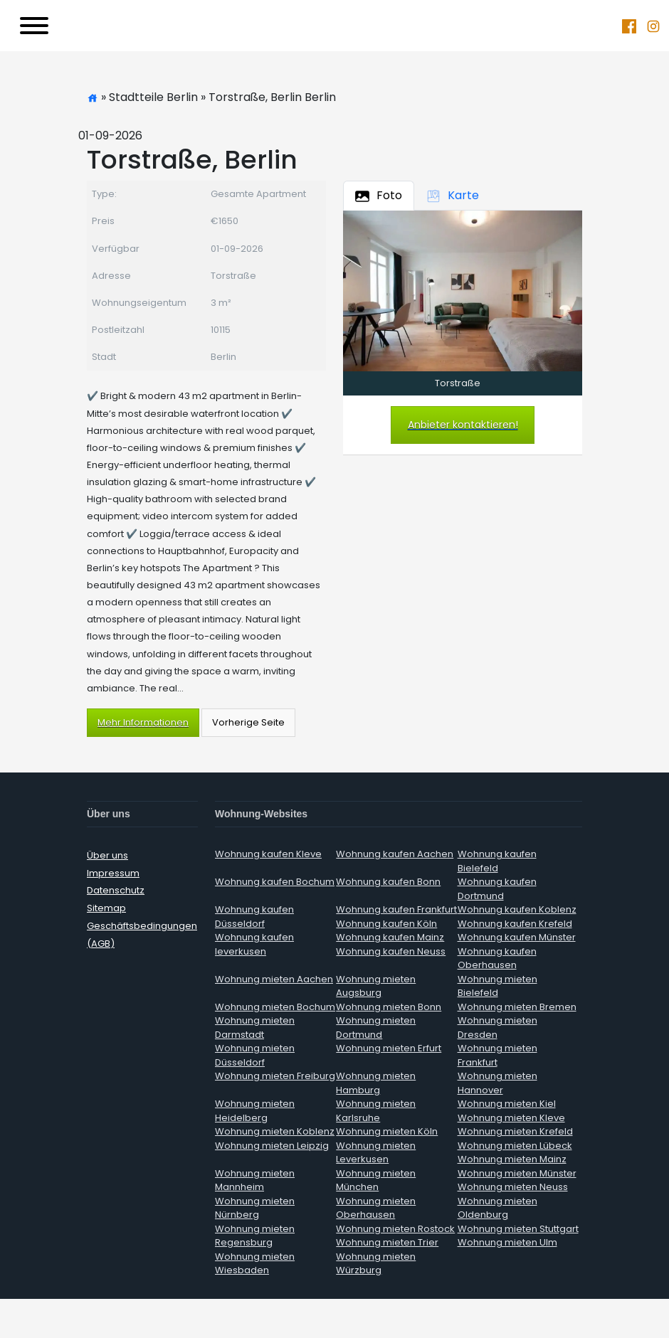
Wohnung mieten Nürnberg (255, 1208)
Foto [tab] (378, 195)
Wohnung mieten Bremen (517, 1007)
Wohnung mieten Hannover (497, 1083)
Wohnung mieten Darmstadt (255, 1027)
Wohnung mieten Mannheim (255, 1180)
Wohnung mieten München (376, 1180)
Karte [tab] (452, 195)
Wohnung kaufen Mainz (390, 937)
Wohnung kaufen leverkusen (254, 944)
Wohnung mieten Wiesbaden (255, 1264)
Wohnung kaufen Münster (517, 937)
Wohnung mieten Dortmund (376, 1027)
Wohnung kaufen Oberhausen (497, 958)
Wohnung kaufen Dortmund (497, 889)
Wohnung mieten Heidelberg (255, 1111)
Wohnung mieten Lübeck (515, 1145)
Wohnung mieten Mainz (512, 1159)
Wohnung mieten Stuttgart (518, 1229)
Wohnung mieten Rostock (395, 1229)
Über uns (107, 855)
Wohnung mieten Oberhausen (376, 1208)
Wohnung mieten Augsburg (376, 986)
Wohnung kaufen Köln (386, 923)
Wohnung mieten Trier (387, 1242)
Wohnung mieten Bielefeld (497, 986)
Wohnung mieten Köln (387, 1131)
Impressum (113, 873)
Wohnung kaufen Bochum (274, 881)
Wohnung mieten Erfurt (388, 1048)
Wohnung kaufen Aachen (394, 854)
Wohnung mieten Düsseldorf (255, 1055)
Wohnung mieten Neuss (513, 1187)
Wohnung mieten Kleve (511, 1118)
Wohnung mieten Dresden (497, 1027)
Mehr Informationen (143, 722)
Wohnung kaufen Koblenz (517, 909)
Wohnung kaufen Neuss (391, 951)
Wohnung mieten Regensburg (255, 1236)
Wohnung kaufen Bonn (388, 881)
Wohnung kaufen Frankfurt (396, 909)
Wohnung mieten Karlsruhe (376, 1111)
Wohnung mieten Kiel (507, 1103)
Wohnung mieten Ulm (507, 1242)
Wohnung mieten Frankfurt (497, 1055)
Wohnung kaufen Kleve (268, 854)
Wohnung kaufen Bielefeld (497, 861)
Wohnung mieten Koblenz (274, 1131)
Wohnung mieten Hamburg (376, 1083)
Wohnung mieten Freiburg (275, 1076)
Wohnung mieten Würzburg (376, 1264)
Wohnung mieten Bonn (388, 1007)
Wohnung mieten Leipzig (272, 1145)
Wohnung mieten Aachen (274, 979)
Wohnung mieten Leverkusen (376, 1153)
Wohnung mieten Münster (517, 1173)
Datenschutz (115, 890)
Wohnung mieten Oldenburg (497, 1208)
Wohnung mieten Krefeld (515, 1131)
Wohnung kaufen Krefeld (515, 923)
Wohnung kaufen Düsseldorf (254, 916)
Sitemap (106, 908)
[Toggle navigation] (34, 26)
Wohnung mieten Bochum (275, 1007)
